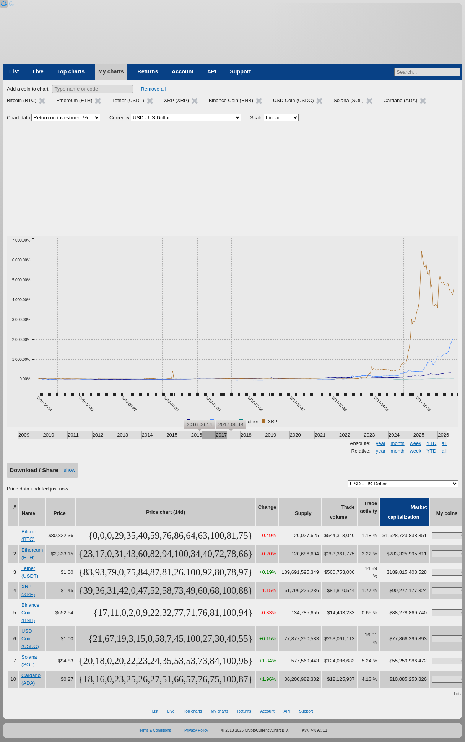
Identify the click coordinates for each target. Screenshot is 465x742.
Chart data (18, 117)
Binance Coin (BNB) (30, 612)
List (14, 71)
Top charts (71, 71)
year (380, 443)
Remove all (153, 89)
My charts (111, 71)
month (398, 443)
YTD (431, 443)
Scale (256, 117)
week (415, 443)
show (69, 470)
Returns (147, 71)
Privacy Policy (196, 730)
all (444, 443)
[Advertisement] (232, 178)
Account (182, 71)
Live (38, 71)
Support (240, 71)
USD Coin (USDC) (30, 638)
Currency (119, 117)
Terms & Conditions (154, 730)
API (211, 71)
